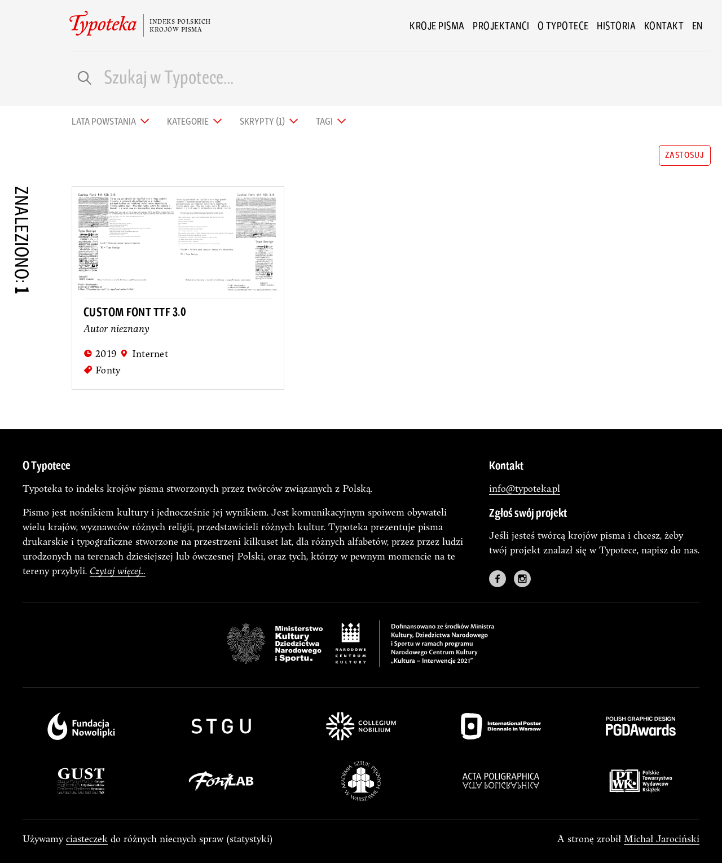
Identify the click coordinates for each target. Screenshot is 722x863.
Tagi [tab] (325, 120)
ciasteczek (87, 838)
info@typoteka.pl (524, 488)
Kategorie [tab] (188, 120)
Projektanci (501, 25)
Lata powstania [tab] (105, 120)
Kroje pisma (437, 25)
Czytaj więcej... (118, 570)
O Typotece (563, 25)
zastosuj (684, 154)
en (697, 25)
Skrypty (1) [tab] (263, 120)
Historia (616, 25)
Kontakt (664, 25)
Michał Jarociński (661, 838)
